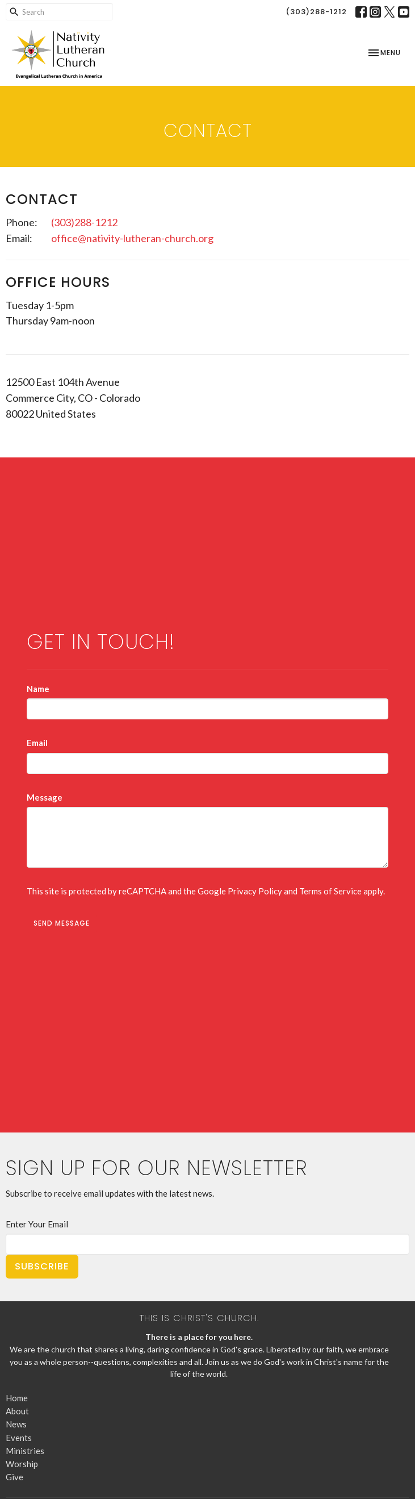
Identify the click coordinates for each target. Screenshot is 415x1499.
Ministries (25, 1451)
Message (44, 797)
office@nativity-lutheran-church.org (132, 238)
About (17, 1411)
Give (14, 1477)
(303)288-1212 (316, 11)
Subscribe (42, 1266)
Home (17, 1398)
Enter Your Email (37, 1224)
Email (37, 743)
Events (19, 1438)
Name (38, 689)
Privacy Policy (255, 891)
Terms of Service (330, 891)
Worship (22, 1464)
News (16, 1424)
